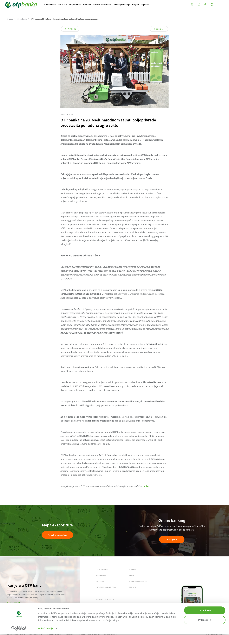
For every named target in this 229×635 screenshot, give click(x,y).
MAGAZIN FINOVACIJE (138, 582)
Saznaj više (172, 540)
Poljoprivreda (80, 5)
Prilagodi (204, 620)
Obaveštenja (22, 20)
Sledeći (156, 29)
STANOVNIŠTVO (102, 570)
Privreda (93, 5)
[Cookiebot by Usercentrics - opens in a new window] (19, 628)
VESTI (131, 576)
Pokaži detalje (45, 628)
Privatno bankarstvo (109, 5)
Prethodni (73, 29)
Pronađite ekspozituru (57, 535)
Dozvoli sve (205, 610)
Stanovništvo (52, 5)
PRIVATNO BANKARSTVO (106, 588)
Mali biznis (66, 5)
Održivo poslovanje (129, 5)
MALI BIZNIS (101, 576)
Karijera (145, 5)
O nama (10, 20)
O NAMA (132, 570)
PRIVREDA (100, 582)
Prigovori (156, 5)
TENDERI (132, 588)
